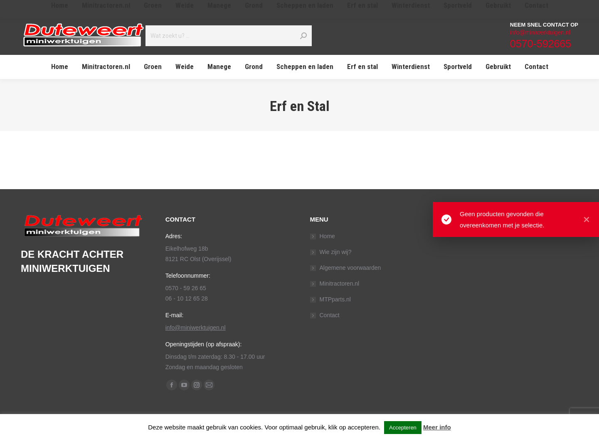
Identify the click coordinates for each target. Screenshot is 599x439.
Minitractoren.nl (340, 283)
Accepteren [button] (403, 427)
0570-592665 (540, 43)
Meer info (437, 427)
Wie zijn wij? (336, 252)
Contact (330, 315)
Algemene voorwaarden (350, 267)
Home (327, 236)
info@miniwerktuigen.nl (540, 32)
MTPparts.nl (335, 299)
